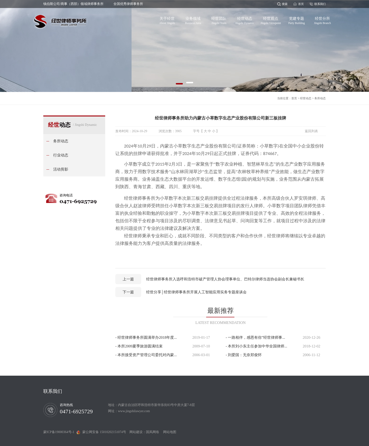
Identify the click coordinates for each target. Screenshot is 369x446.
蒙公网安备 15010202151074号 (104, 432)
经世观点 (271, 19)
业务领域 (193, 19)
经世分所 (322, 19)
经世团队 (218, 19)
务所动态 (320, 98)
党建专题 (296, 19)
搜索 (285, 4)
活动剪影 (60, 169)
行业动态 (60, 155)
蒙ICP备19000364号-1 (60, 432)
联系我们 (320, 4)
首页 (301, 4)
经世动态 (244, 19)
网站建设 (136, 432)
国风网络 (152, 432)
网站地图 (168, 432)
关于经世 (167, 19)
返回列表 (311, 131)
